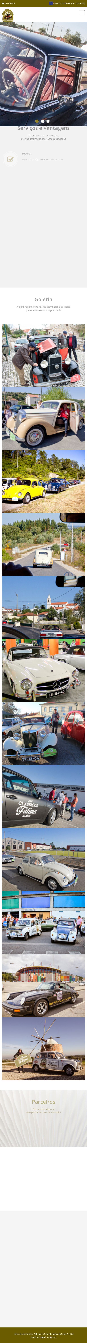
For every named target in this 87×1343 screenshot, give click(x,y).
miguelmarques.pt (48, 1337)
